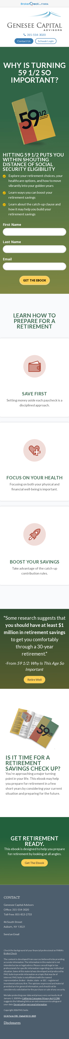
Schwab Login (46, 41)
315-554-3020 (35, 34)
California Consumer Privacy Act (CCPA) (41, 998)
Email (7, 259)
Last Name (12, 242)
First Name (12, 224)
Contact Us (24, 41)
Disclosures (12, 1023)
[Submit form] (34, 280)
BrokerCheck (10, 953)
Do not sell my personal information (30, 1004)
